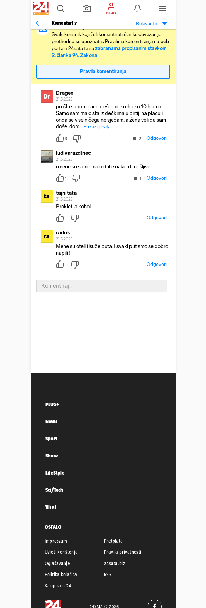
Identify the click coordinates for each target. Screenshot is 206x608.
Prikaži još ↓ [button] (96, 127)
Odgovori (157, 138)
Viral (50, 507)
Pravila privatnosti (122, 552)
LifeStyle (55, 473)
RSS (107, 574)
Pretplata (113, 541)
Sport (51, 438)
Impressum (56, 541)
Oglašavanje (57, 563)
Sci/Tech (54, 490)
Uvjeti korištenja (61, 552)
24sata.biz (114, 563)
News (51, 421)
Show (51, 455)
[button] (61, 8)
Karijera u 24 (58, 585)
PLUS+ (52, 404)
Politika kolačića (61, 574)
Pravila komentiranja (103, 71)
